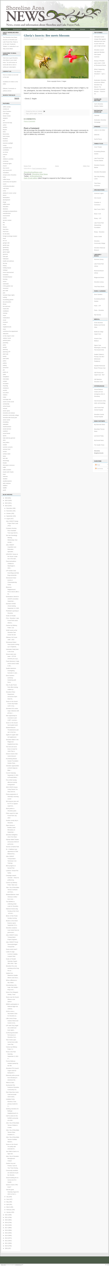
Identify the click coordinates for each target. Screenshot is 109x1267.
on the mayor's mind (8, 336)
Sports (73, 29)
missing (5, 313)
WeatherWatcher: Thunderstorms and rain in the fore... (12, 730)
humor (4, 281)
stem (4, 440)
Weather (92, 29)
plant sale (5, 354)
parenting (5, 342)
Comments (99, 468)
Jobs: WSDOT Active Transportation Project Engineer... (12, 937)
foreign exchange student (10, 236)
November (9, 511)
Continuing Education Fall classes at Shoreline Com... (12, 1035)
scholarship (6, 404)
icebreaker (6, 284)
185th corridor (7, 107)
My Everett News (99, 440)
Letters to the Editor (99, 130)
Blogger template (3, 1264)
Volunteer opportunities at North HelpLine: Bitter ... (12, 768)
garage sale (6, 243)
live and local (6, 306)
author (4, 125)
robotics (5, 395)
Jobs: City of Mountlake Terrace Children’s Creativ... (12, 1125)
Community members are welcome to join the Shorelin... (12, 1173)
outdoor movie (7, 338)
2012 (6, 1240)
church (5, 166)
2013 (6, 1238)
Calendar (96, 115)
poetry (4, 356)
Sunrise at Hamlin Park (12, 846)
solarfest (5, 431)
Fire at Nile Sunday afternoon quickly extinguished (11, 782)
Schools (82, 29)
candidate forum (7, 147)
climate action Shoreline (9, 175)
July (7, 1196)
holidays (5, 270)
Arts (48, 29)
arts (4, 120)
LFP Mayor (6, 113)
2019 (6, 1222)
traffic (4, 467)
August (8, 518)
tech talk (5, 458)
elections (5, 209)
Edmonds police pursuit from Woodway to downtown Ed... (12, 1078)
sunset (5, 451)
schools (5, 408)
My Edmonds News (99, 424)
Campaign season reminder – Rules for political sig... (12, 878)
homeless (5, 274)
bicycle (5, 129)
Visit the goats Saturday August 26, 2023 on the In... (12, 1192)
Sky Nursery (97, 315)
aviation (5, 127)
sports (4, 435)
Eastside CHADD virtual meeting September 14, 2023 (12, 606)
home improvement (8, 272)
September (9, 516)
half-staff (5, 256)
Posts (97, 465)
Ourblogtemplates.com (18, 1264)
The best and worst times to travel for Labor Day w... (11, 749)
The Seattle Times (99, 445)
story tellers (6, 442)
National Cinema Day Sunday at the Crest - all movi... (12, 911)
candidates (6, 150)
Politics (39, 29)
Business (29, 29)
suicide (5, 444)
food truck (5, 231)
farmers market (7, 220)
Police (56, 29)
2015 (6, 1233)
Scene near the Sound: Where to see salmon (12, 999)
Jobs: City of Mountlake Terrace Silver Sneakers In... (12, 1132)
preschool (5, 367)
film (4, 222)
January (8, 1212)
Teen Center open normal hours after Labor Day (12, 1042)
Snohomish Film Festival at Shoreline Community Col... (12, 1087)
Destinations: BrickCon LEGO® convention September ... (12, 599)
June (7, 1199)
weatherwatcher (7, 481)
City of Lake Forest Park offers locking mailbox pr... (12, 687)
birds (4, 131)
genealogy (6, 249)
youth (4, 490)
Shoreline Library (99, 282)
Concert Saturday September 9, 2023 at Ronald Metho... (12, 775)
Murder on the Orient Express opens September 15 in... (12, 923)
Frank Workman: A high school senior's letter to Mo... (12, 664)
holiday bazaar (7, 268)
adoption (5, 118)
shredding (5, 422)
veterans (5, 476)
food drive (5, 229)
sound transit (6, 433)
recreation (5, 383)
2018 (6, 1225)
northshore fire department (10, 331)
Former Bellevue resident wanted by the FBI (12, 1063)
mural (4, 320)
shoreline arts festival (9, 413)
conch (4, 184)
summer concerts (8, 447)
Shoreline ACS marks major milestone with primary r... (12, 711)
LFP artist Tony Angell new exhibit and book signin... (12, 1028)
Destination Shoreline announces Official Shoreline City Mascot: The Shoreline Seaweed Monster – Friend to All (100, 87)
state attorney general (9, 438)
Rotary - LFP (97, 218)
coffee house (6, 179)
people (5, 347)
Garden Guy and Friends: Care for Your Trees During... (12, 1166)
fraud (4, 238)
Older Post (86, 166)
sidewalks (5, 424)
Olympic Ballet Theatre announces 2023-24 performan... (12, 842)
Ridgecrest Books (99, 277)
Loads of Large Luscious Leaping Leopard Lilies (11, 954)
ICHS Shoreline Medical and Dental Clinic (99, 325)
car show (5, 152)
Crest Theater (98, 147)
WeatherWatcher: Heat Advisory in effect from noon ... (12, 897)
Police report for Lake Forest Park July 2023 (12, 816)
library (4, 304)
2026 (6, 498)
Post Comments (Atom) (39, 168)
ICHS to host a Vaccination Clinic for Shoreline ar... (11, 1014)
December (9, 508)
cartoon (5, 154)
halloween (6, 258)
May (7, 1202)
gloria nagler (6, 252)
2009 (6, 1248)
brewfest (5, 138)
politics (5, 363)
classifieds (6, 172)
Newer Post (27, 166)
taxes (4, 456)
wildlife (5, 488)
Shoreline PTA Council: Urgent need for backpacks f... (12, 1071)
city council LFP (7, 170)
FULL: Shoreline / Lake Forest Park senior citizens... (12, 621)
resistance (6, 388)
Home (6, 29)
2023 (6, 505)
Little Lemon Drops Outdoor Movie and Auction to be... (12, 1021)
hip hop (5, 263)
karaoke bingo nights (9, 295)
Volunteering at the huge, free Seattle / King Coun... (12, 987)
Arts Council (97, 198)
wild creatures (7, 483)
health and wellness (8, 261)
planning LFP (6, 351)
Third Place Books (99, 286)
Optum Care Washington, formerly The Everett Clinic (100, 348)
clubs (4, 177)
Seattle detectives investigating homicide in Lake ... (12, 671)
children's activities (8, 159)
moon (4, 315)
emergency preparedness (10, 211)
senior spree (6, 411)
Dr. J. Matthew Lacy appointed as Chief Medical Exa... (12, 852)
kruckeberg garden (8, 299)
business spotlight (8, 143)
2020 (6, 1220)
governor (5, 254)
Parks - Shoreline (99, 310)
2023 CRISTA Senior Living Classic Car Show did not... (12, 789)
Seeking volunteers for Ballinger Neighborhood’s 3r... (12, 1111)
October (8, 513)
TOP (108, 1264)
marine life (6, 308)
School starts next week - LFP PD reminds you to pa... (12, 657)
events (5, 218)
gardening (5, 247)
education (5, 206)
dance (4, 195)
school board (6, 406)
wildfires (5, 485)
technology (6, 460)
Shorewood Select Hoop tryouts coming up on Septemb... (12, 645)
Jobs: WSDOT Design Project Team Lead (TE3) (12, 524)
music (4, 324)
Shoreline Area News (40, 174)
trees (4, 474)
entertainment (7, 213)
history (5, 265)
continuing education (8, 186)
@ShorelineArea (36, 176)
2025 (6, 500)
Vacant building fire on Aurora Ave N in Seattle (12, 1180)
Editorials (96, 134)
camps (5, 145)
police (4, 361)
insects (40, 113)
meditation (6, 311)
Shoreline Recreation (100, 172)
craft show (6, 188)
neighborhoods (7, 327)
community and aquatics (9, 181)
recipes (5, 381)
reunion (5, 390)
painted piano (6, 340)
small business (7, 426)
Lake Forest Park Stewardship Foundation (99, 225)
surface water (6, 454)
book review (6, 136)
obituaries (5, 333)
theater (5, 463)
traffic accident (7, 469)
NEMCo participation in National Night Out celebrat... (12, 1007)
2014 (6, 1235)
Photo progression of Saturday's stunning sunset (12, 797)
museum (5, 322)
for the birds (6, 234)
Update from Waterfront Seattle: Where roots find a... (12, 976)
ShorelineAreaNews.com (33, 172)
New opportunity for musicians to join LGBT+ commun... (12, 718)
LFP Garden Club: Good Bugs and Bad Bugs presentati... (12, 573)
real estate (6, 379)
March (8, 1207)
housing (5, 279)
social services (7, 429)
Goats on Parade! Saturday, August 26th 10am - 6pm (11, 961)
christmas (5, 161)
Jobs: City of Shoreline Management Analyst (12, 1159)
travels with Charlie (8, 472)
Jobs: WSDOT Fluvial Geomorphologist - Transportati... (12, 944)
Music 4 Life (97, 214)
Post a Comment (29, 121)
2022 (6, 1215)
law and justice (7, 302)
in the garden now (8, 286)
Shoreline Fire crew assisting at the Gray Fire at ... (12, 968)
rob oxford (6, 392)
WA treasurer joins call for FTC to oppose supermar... (12, 804)
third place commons (8, 465)
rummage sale (7, 399)
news (4, 329)
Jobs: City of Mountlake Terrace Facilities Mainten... (12, 1139)
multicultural (6, 317)
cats (4, 157)
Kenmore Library (98, 259)
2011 (6, 1243)
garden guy (6, 245)
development (6, 200)
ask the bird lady (7, 122)
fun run (5, 240)
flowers (5, 227)
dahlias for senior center (9, 193)
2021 (6, 1217)
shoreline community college (11, 415)
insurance (5, 288)
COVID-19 (6, 109)
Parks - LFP (97, 305)
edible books (6, 204)
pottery (5, 365)
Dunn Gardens (7, 111)
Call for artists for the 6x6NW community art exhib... (12, 1118)
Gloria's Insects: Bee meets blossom (46, 35)
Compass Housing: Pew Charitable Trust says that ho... (12, 531)
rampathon (6, 376)
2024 (6, 503)
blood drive (6, 134)
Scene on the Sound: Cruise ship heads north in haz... (12, 704)
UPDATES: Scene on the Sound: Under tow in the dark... (12, 557)
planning (5, 349)
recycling (5, 385)
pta (4, 370)
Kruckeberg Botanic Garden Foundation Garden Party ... (12, 761)
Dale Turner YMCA (99, 209)
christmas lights (7, 163)
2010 (6, 1246)
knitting (5, 297)
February (9, 1209)
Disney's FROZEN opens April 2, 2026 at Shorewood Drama (100, 63)
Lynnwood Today (99, 436)
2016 (6, 1230)
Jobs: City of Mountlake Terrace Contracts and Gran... (12, 890)
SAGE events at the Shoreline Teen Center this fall (11, 633)
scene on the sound (8, 401)
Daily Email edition (31, 178)
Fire (65, 29)
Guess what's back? (11, 949)
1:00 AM (39, 111)
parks (4, 345)
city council (6, 168)
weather (5, 478)
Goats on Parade (11, 615)
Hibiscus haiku (10, 1082)
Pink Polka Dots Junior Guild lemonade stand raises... (12, 1095)
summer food (6, 449)
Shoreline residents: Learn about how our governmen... (12, 930)
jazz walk (5, 290)
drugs (4, 202)
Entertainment (17, 29)
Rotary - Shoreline (99, 232)
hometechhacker (7, 277)
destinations (6, 197)
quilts (4, 374)
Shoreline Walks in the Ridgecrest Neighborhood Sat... (12, 742)
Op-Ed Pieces (98, 139)
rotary (4, 397)
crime (4, 190)
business (5, 141)
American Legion (99, 193)
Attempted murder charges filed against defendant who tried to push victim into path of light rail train (100, 41)
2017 (6, 1227)
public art (5, 372)
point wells (6, 358)
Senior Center (7, 116)
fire (4, 224)
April (7, 1204)
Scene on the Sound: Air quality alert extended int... (12, 1147)
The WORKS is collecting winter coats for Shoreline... (12, 904)
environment (6, 215)
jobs (4, 293)
